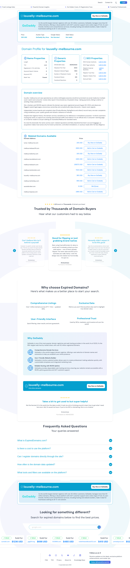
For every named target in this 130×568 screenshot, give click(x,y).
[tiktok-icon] (74, 555)
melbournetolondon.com (32, 170)
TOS (52, 560)
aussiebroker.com (29, 186)
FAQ (46, 560)
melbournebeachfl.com (31, 148)
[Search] (99, 527)
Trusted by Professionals (117, 7)
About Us (68, 560)
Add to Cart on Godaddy (95, 148)
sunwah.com (5, 542)
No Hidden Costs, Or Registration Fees (78, 7)
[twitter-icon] (62, 555)
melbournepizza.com (31, 192)
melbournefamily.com (31, 154)
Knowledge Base (79, 560)
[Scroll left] (14, 250)
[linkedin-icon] (80, 555)
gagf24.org (31, 542)
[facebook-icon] (50, 555)
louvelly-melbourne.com (32, 175)
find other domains (35, 388)
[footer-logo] (22, 557)
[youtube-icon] (68, 555)
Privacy (59, 560)
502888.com (56, 542)
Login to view (102, 62)
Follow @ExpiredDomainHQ (100, 562)
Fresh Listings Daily (7, 7)
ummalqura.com (118, 542)
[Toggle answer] (110, 440)
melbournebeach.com (31, 165)
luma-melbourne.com (31, 143)
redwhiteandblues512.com (87, 542)
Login (123, 2)
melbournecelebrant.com (32, 159)
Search (100, 2)
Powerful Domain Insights (40, 7)
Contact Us (108, 2)
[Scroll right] (115, 250)
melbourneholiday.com (31, 181)
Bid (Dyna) (95, 186)
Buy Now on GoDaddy (95, 143)
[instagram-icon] (56, 555)
